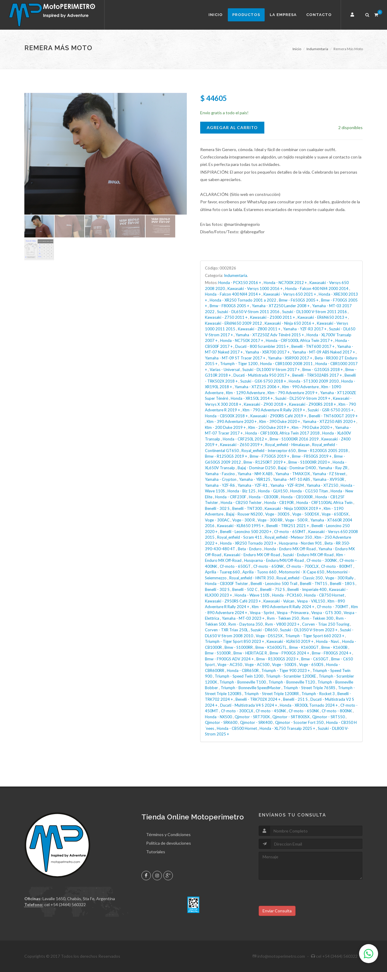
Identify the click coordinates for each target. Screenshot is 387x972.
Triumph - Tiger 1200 (239, 363)
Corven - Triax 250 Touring (325, 624)
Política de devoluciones (168, 843)
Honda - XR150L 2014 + (252, 398)
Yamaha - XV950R (328, 479)
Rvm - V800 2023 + (282, 624)
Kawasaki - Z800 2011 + (259, 328)
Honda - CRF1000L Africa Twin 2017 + (299, 340)
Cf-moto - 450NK (271, 710)
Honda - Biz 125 (241, 491)
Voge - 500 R (296, 520)
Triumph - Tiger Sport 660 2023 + (314, 635)
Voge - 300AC (217, 520)
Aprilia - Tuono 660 (259, 572)
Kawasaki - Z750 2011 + (226, 317)
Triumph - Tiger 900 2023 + (285, 670)
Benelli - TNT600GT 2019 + (333, 415)
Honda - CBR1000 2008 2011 (286, 363)
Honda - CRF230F (230, 496)
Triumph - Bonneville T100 (242, 682)
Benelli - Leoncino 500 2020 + (245, 531)
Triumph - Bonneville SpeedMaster (251, 687)
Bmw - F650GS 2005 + (298, 300)
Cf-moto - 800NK (337, 710)
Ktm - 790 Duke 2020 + (312, 427)
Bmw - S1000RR (239, 647)
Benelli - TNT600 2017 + (312, 346)
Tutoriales (155, 851)
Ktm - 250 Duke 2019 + (268, 427)
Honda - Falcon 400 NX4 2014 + (233, 294)
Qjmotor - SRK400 (256, 722)
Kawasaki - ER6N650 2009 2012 (233, 323)
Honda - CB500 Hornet (237, 728)
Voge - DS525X (269, 635)
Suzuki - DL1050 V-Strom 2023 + (308, 629)
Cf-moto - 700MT (332, 606)
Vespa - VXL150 (311, 601)
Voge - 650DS (311, 664)
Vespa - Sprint (262, 612)
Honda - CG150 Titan (309, 491)
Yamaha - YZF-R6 (220, 485)
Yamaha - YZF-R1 (253, 485)
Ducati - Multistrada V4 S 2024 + (248, 705)
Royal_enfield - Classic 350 (300, 577)
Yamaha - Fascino (220, 473)
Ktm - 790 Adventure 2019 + (293, 392)
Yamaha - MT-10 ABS (291, 479)
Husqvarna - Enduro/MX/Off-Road (274, 560)
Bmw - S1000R (218, 653)
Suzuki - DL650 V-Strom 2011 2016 (248, 311)
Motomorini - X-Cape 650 (301, 572)
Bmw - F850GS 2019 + (311, 456)
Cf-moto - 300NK (322, 560)
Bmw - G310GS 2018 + (322, 369)
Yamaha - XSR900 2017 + (290, 358)
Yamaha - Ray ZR (332, 467)
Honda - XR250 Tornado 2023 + (248, 543)
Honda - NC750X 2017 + (241, 340)
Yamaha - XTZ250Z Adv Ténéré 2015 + (270, 334)
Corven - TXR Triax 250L (226, 629)
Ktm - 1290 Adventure (245, 392)
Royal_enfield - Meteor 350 (288, 537)
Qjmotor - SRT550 (328, 716)
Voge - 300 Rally (339, 577)
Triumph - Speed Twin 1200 (239, 676)
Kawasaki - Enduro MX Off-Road (252, 554)
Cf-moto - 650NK (268, 566)
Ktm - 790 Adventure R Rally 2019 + (274, 409)
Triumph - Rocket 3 (318, 693)
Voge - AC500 (257, 664)
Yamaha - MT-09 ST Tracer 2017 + (235, 358)
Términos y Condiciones (168, 834)
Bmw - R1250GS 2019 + (226, 456)
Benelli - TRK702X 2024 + (258, 699)
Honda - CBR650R (243, 670)
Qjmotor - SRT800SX (290, 716)
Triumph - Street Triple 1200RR (271, 693)
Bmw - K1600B (334, 647)
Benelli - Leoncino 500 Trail (274, 583)
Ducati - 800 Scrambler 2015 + (262, 346)
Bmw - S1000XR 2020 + (309, 462)
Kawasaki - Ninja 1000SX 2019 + (293, 508)
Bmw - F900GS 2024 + (289, 653)
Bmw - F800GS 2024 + (331, 653)
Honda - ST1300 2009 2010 (314, 381)
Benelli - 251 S (295, 699)
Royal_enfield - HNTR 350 (251, 577)
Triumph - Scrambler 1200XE (291, 676)
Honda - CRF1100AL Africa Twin (324, 502)
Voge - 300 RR (270, 520)
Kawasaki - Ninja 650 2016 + (289, 323)
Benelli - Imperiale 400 (307, 589)
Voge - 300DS (277, 514)
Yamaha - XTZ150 (322, 485)
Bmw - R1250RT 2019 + (265, 462)
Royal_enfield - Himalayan (287, 444)
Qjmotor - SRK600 (221, 722)
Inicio (215, 14)
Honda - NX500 (218, 716)
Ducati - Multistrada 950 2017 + (261, 375)
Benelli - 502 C (245, 589)
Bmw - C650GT (314, 659)
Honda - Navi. (327, 641)
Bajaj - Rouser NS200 (244, 514)
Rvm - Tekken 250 (283, 618)
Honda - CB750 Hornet (324, 595)
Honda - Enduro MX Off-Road (290, 548)
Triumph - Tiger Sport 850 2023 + (234, 641)
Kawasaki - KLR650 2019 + (290, 641)
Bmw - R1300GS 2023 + (277, 659)
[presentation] (304, 894)
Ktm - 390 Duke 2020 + (279, 421)
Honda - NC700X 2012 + (285, 282)
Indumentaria (317, 49)
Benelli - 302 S (217, 508)
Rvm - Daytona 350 (245, 624)
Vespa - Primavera (293, 612)
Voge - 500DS (284, 664)
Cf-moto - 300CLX (237, 710)
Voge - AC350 (229, 664)
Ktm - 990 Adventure (300, 386)
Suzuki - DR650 (264, 629)
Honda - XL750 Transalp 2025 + (287, 728)
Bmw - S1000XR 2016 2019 (294, 439)
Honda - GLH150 (273, 491)
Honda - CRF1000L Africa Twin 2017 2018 (282, 433)
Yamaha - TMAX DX (292, 473)
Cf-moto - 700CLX (302, 566)
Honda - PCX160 (286, 595)
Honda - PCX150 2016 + (239, 282)
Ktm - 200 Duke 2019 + (225, 427)
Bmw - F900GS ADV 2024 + (229, 659)
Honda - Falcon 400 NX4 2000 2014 (316, 288)
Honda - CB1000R (297, 496)
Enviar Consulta (277, 910)
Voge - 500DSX (305, 514)
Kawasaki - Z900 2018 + (265, 404)
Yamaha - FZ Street (328, 473)
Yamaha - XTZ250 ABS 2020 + (329, 421)
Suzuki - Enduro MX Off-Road (308, 554)
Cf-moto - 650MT (290, 531)
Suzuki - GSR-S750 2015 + (330, 409)
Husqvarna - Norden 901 (300, 543)
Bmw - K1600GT (304, 647)
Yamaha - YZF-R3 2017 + (304, 328)
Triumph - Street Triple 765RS (309, 687)
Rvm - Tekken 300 (317, 618)
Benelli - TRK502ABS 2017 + (317, 375)
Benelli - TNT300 (247, 508)
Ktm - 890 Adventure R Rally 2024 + (283, 606)
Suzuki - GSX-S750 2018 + (263, 381)
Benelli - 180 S (342, 583)
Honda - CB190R (279, 502)
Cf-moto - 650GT (235, 566)
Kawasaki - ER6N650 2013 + (322, 317)
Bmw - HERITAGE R (250, 653)
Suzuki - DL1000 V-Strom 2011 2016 (314, 311)
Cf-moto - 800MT (337, 566)
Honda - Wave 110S (252, 595)
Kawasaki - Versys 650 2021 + (289, 294)
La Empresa (283, 14)
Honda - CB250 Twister (241, 502)
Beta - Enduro (250, 548)
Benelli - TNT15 (313, 583)
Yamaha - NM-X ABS (255, 473)
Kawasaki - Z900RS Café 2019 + (278, 415)
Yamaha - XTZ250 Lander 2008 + (280, 305)
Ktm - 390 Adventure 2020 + (232, 421)
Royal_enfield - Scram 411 (239, 537)
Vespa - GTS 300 (326, 612)
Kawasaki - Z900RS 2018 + (312, 404)
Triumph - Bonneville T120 (291, 682)
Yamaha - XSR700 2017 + (267, 352)
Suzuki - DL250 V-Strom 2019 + (302, 398)
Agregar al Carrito (232, 127)
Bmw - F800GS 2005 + (229, 305)
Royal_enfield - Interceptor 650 (268, 450)
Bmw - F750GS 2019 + (269, 456)
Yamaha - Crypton (220, 479)
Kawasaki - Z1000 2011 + (272, 317)
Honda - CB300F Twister (226, 583)
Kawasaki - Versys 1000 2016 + (255, 288)
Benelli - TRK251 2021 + (287, 525)
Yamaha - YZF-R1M (287, 485)
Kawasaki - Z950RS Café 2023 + (233, 601)
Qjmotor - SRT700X (252, 716)
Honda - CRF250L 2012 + (245, 439)
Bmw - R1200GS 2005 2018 (323, 450)
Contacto (319, 14)
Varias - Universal (225, 369)
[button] (353, 14)
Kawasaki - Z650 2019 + (241, 444)
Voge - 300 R (243, 520)
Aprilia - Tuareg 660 (222, 572)
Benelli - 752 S (272, 589)
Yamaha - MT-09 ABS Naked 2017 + (323, 352)
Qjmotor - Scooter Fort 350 (299, 722)
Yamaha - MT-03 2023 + (243, 618)
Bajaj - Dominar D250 (256, 467)
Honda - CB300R (263, 496)
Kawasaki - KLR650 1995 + (240, 525)
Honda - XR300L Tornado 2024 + (309, 705)
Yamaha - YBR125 (254, 479)
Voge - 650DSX (335, 514)
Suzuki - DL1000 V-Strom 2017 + (271, 369)
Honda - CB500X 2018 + (226, 415)
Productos (246, 14)
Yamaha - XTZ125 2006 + (257, 386)
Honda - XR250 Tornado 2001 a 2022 (243, 300)
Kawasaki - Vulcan (278, 601)
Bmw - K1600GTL (271, 647)
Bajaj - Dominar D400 (297, 467)
